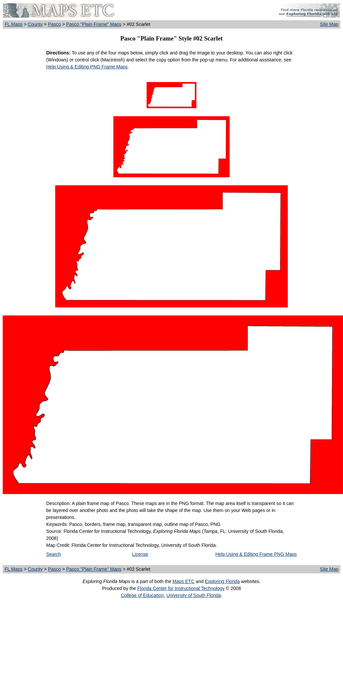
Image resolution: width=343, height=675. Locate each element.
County (35, 24)
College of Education (142, 595)
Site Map (329, 24)
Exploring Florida (222, 581)
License (140, 554)
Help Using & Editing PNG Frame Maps (87, 66)
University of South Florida (193, 595)
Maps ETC (183, 581)
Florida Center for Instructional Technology (181, 588)
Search (53, 554)
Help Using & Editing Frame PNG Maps (256, 554)
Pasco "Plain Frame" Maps (93, 24)
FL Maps (14, 24)
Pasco (54, 24)
